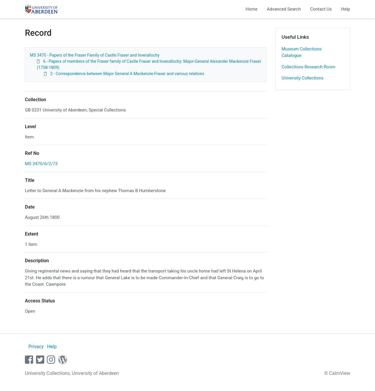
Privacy (36, 346)
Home (251, 9)
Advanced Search (284, 9)
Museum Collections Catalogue (302, 52)
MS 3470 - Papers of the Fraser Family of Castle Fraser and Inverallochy (94, 55)
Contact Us (321, 9)
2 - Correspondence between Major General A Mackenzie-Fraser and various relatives (127, 73)
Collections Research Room (308, 67)
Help (345, 9)
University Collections (303, 78)
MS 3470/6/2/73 (41, 163)
